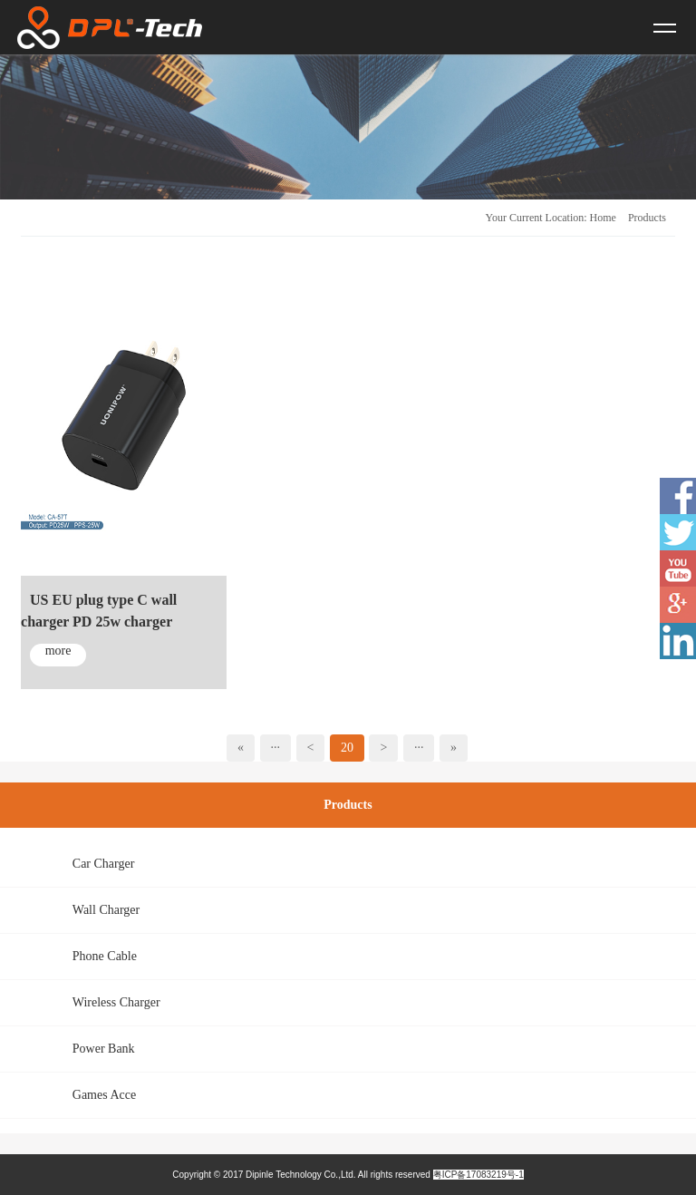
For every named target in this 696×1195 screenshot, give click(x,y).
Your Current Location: (536, 217)
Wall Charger (106, 910)
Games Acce (104, 1095)
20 (347, 747)
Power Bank (103, 1048)
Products (647, 217)
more (58, 650)
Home (603, 217)
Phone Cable (104, 956)
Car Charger (103, 863)
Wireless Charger (116, 1002)
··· (276, 747)
